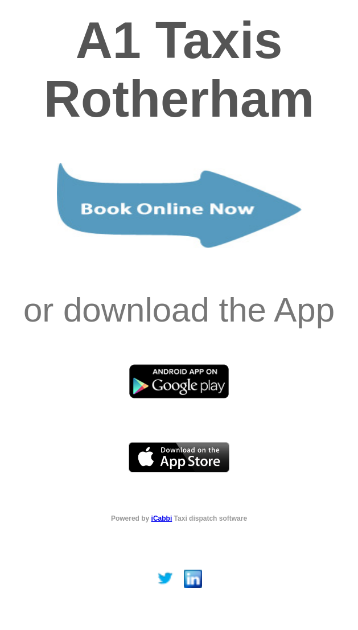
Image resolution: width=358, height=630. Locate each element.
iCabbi (161, 518)
